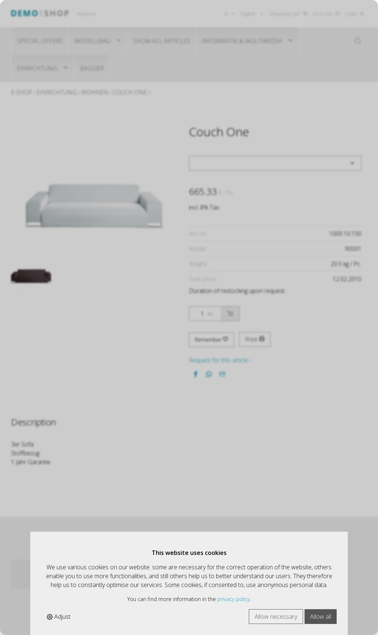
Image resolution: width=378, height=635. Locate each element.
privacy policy (233, 599)
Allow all (320, 616)
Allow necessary (276, 616)
